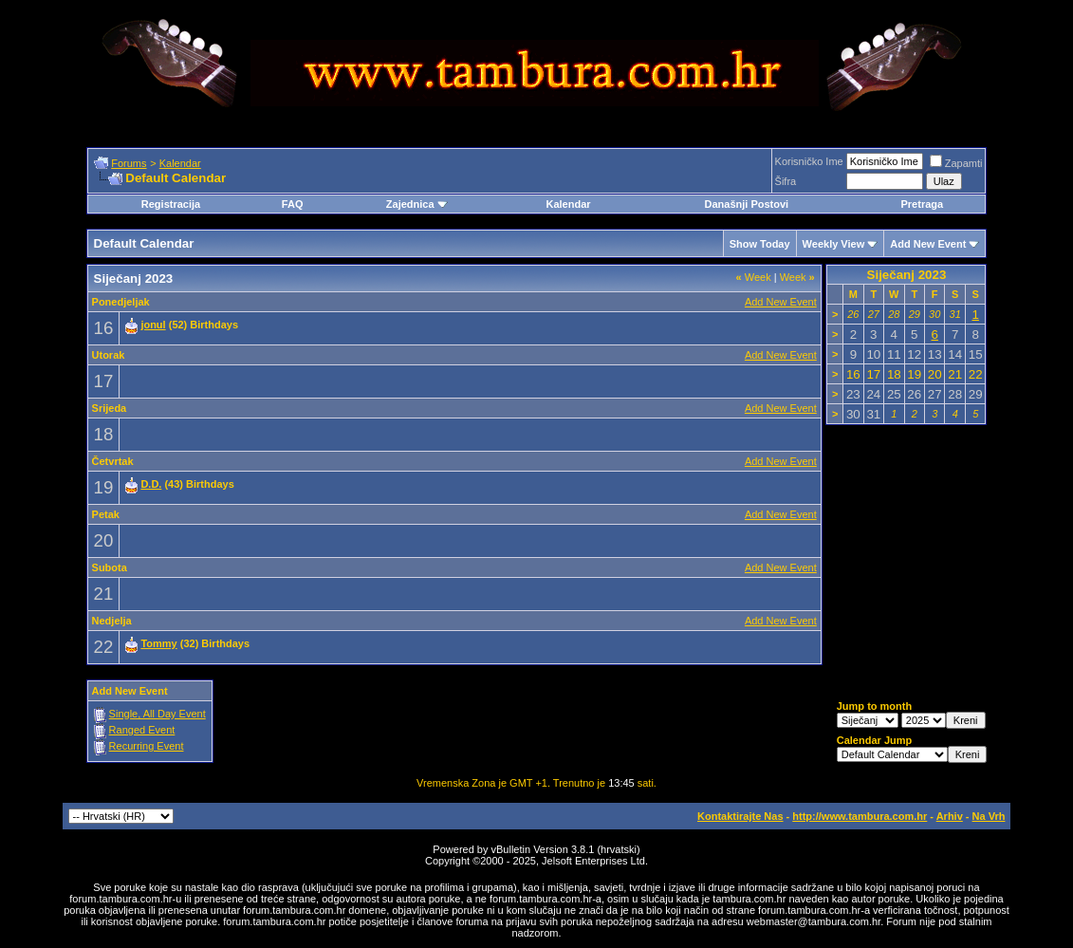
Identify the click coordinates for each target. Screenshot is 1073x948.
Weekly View (834, 244)
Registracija (170, 204)
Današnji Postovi (747, 204)
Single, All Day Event (157, 713)
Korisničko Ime (809, 161)
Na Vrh (989, 816)
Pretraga (921, 204)
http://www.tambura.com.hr (859, 816)
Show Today (760, 244)
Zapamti (956, 163)
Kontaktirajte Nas (740, 816)
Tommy (158, 643)
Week (753, 277)
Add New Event (928, 244)
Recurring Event (146, 746)
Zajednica (417, 204)
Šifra (786, 181)
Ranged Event (142, 729)
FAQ (293, 204)
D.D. (150, 484)
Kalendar (180, 163)
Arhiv (949, 816)
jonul (152, 324)
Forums (128, 163)
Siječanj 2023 (907, 275)
